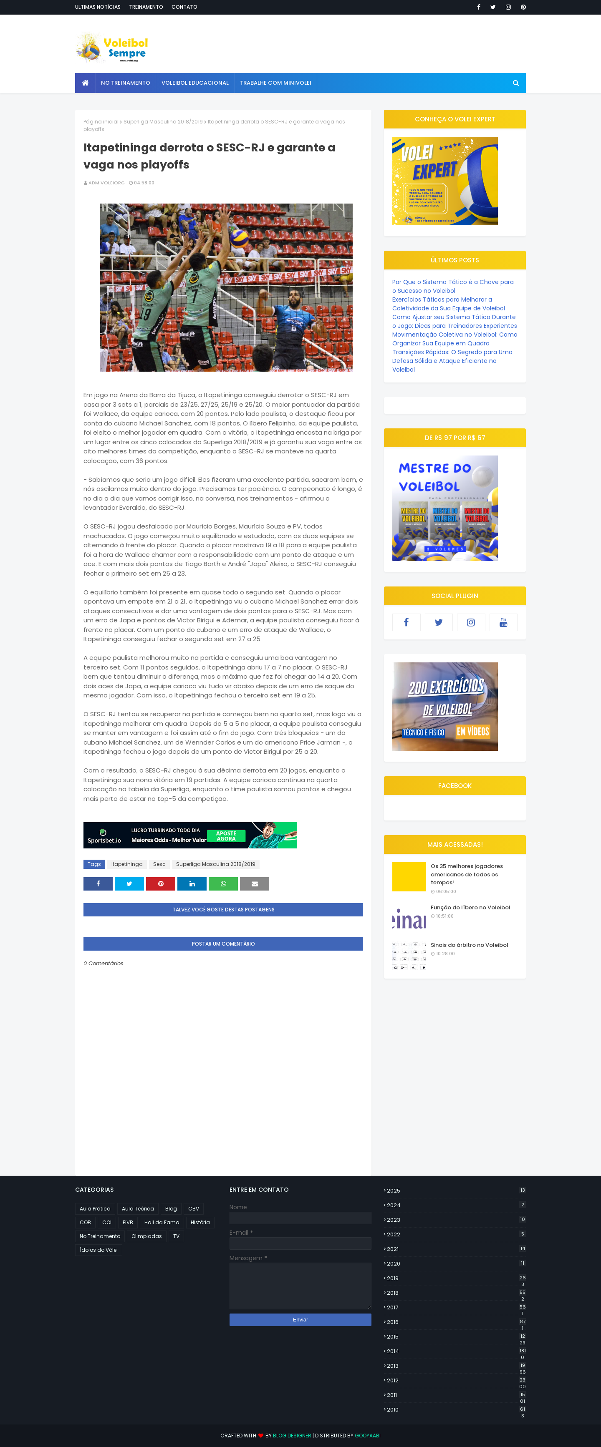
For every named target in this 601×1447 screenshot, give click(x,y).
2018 (456, 1293)
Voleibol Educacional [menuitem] (195, 83)
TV (176, 1236)
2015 (456, 1337)
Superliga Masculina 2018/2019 (163, 121)
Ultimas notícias (98, 6)
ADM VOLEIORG (106, 182)
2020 (456, 1264)
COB (85, 1222)
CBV (193, 1208)
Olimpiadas (146, 1236)
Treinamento (146, 6)
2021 (456, 1249)
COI (106, 1222)
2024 (456, 1205)
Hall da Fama (161, 1222)
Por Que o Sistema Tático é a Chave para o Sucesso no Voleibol (453, 286)
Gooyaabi (368, 1435)
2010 (456, 1410)
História (200, 1222)
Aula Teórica (138, 1208)
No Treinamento (100, 1236)
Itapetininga (127, 864)
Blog (171, 1208)
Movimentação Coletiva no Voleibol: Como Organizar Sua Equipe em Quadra (455, 338)
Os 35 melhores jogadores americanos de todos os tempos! (467, 874)
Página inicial (101, 121)
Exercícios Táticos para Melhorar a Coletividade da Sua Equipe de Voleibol (448, 303)
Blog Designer (292, 1435)
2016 (456, 1322)
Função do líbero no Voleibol (470, 907)
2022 (456, 1234)
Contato (184, 6)
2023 (456, 1220)
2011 (456, 1395)
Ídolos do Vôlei (99, 1249)
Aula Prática (95, 1208)
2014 (456, 1351)
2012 (456, 1381)
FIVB (128, 1222)
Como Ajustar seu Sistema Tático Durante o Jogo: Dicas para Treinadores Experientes (454, 321)
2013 (456, 1366)
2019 (456, 1278)
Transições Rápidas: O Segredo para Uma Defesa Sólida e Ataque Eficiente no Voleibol (452, 361)
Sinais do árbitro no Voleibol (469, 945)
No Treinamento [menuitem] (125, 83)
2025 (456, 1191)
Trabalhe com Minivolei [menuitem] (275, 83)
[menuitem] (85, 83)
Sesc (159, 864)
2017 (456, 1308)
